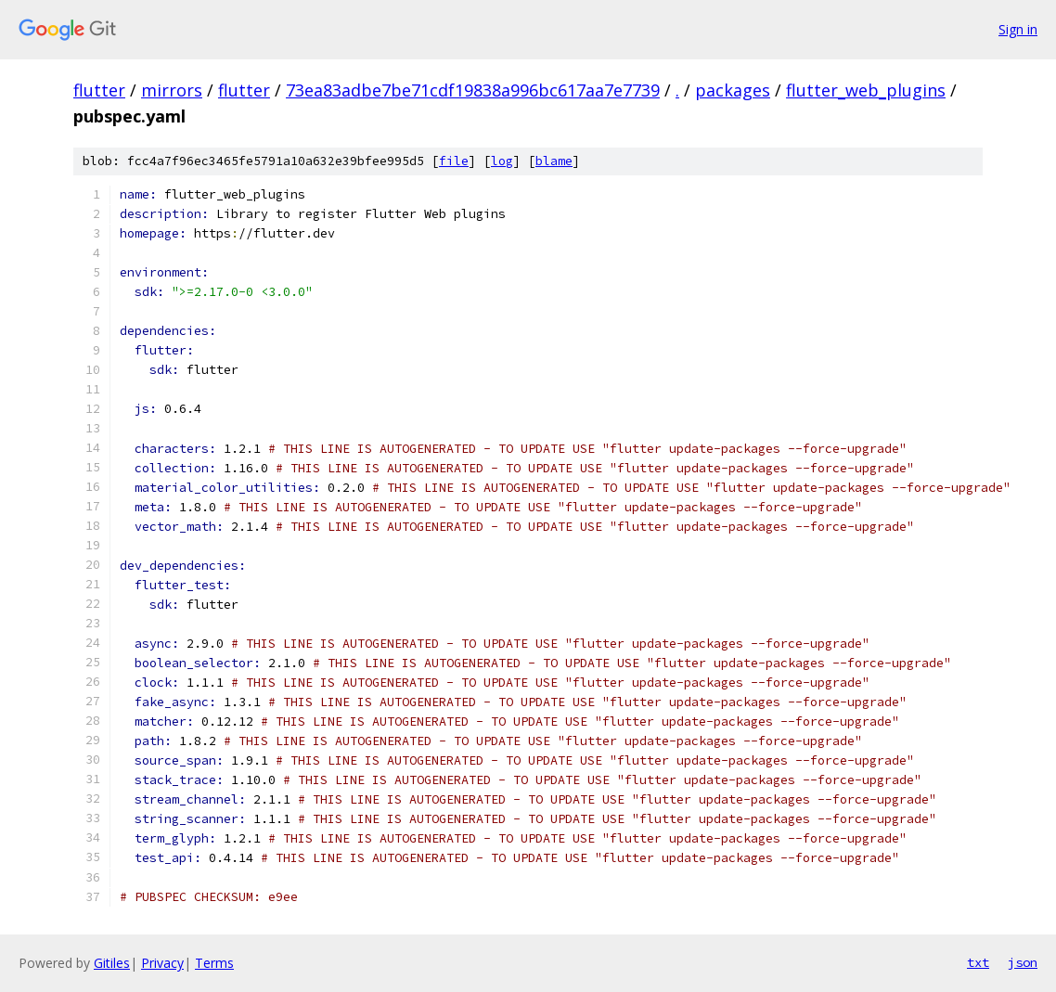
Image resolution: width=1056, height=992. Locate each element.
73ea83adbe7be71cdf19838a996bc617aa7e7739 (473, 90)
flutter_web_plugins (866, 90)
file (454, 161)
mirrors (171, 90)
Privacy (162, 963)
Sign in (1017, 29)
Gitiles (112, 963)
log (502, 161)
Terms (214, 963)
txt (978, 962)
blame (554, 161)
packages (732, 90)
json (1022, 962)
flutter (99, 90)
